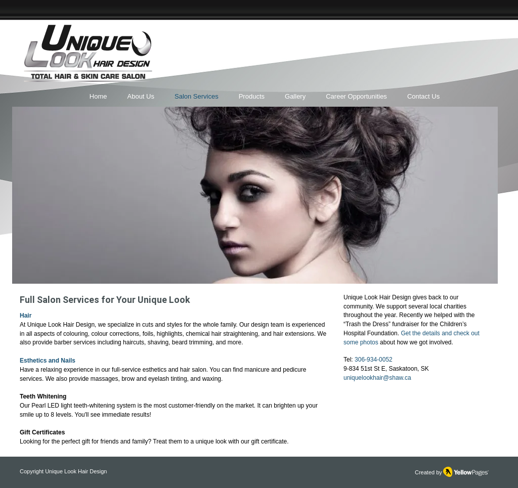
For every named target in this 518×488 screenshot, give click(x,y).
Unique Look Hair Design (76, 471)
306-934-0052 (374, 359)
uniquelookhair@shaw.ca (377, 377)
